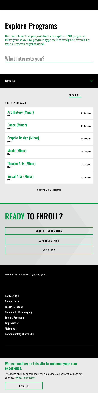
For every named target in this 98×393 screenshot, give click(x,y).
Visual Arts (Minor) (20, 176)
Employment (12, 323)
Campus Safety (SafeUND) (19, 334)
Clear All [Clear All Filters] (75, 95)
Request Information (49, 231)
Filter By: (49, 81)
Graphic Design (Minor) (23, 137)
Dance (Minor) (17, 124)
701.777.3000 (39, 275)
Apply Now (49, 250)
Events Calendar (14, 307)
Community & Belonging (18, 312)
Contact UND (12, 296)
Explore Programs (14, 317)
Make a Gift (11, 328)
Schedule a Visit (49, 240)
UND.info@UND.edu (17, 275)
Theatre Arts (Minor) (21, 163)
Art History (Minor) (20, 112)
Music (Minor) (16, 150)
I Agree (30, 386)
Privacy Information (24, 377)
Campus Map (12, 301)
